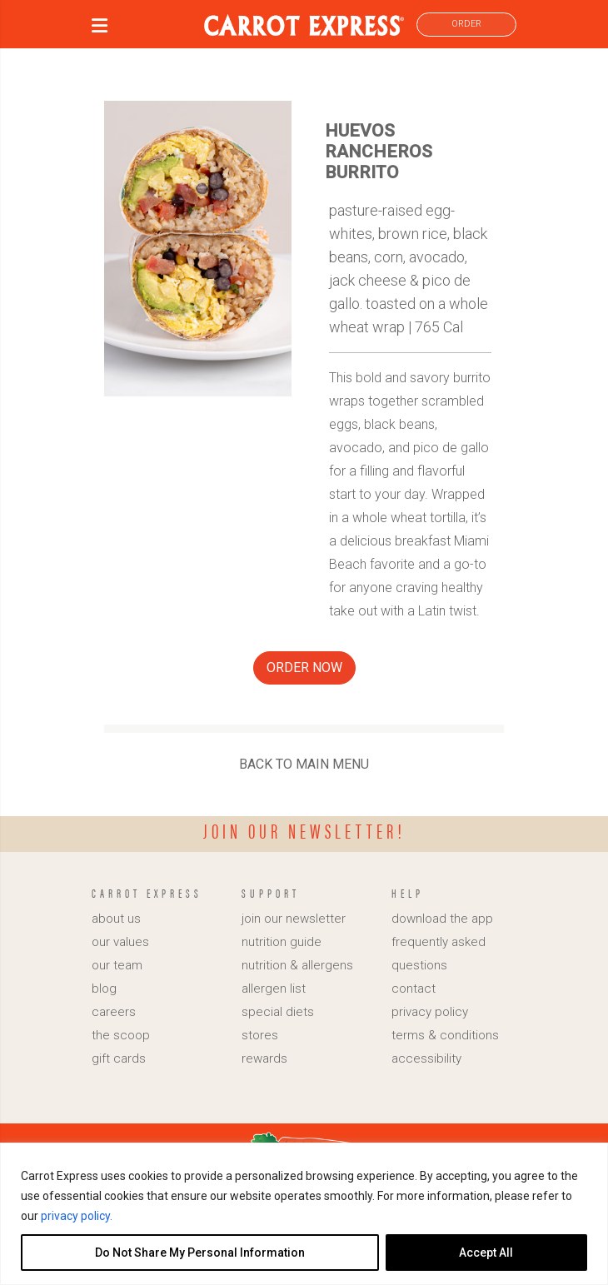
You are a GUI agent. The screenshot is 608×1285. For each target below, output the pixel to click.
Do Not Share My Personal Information (200, 1252)
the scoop (121, 1035)
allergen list (274, 988)
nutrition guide (281, 941)
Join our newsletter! (304, 830)
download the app (442, 918)
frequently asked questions (438, 953)
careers (114, 1011)
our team (117, 965)
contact (413, 988)
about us (116, 918)
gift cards (119, 1058)
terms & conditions (445, 1035)
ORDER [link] (466, 23)
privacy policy (429, 1011)
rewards (264, 1058)
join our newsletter (294, 918)
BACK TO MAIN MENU (304, 764)
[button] (99, 28)
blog (104, 988)
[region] (304, 1214)
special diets (278, 1011)
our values (120, 941)
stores (260, 1035)
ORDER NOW (304, 667)
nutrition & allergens (297, 965)
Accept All (486, 1252)
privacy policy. (76, 1216)
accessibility (426, 1058)
